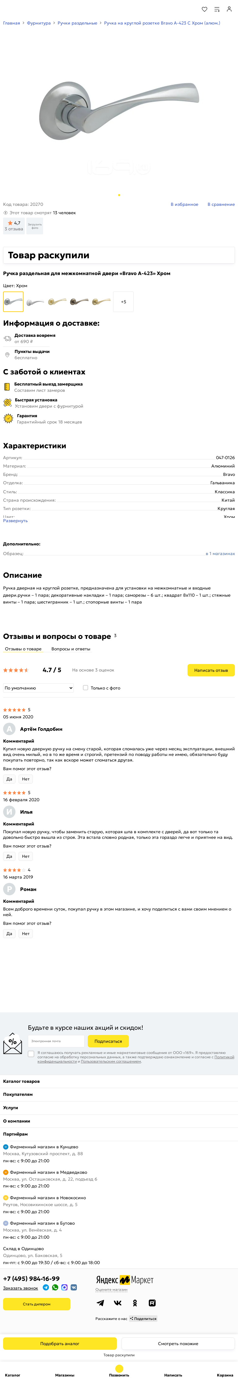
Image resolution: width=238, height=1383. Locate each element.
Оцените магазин (111, 1289)
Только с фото (105, 688)
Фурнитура (39, 23)
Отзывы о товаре (23, 649)
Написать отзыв (211, 670)
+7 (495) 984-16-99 (31, 1279)
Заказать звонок (20, 1288)
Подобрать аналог (59, 1343)
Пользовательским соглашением (111, 1061)
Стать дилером (37, 1304)
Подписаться (108, 1041)
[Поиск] (187, 9)
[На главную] (28, 9)
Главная (11, 23)
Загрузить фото (35, 226)
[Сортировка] (38, 688)
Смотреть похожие (178, 1343)
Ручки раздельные (77, 23)
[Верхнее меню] (8, 9)
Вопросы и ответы (70, 649)
